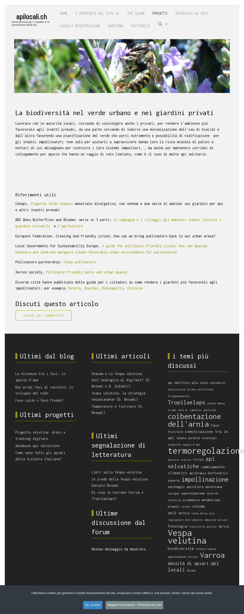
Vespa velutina (187, 537)
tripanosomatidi (178, 396)
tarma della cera (202, 513)
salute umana (216, 403)
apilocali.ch (31, 16)
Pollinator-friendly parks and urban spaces (86, 272)
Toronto (74, 288)
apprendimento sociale (183, 556)
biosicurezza (176, 389)
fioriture (175, 432)
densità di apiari (188, 563)
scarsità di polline (203, 526)
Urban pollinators (79, 262)
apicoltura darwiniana (204, 487)
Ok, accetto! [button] (92, 605)
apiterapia (197, 473)
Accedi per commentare (43, 315)
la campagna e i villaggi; (137, 220)
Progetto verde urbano (51, 204)
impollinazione (205, 479)
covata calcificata (200, 389)
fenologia (177, 526)
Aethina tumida (206, 548)
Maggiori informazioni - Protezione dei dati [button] (134, 605)
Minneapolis (112, 288)
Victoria (134, 288)
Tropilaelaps (186, 402)
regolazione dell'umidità (185, 519)
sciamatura (191, 500)
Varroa (212, 555)
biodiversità (181, 548)
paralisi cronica (179, 459)
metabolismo (210, 500)
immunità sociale (215, 519)
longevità (174, 444)
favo (215, 425)
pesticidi (209, 410)
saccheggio (176, 487)
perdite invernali (202, 438)
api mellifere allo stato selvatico (196, 383)
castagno (173, 493)
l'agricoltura (70, 226)
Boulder (91, 288)
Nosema (191, 570)
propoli (174, 506)
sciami (172, 410)
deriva (224, 526)
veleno (181, 438)
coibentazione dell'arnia (194, 420)
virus (198, 459)
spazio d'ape (191, 444)
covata (185, 506)
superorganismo (193, 493)
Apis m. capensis (189, 410)
